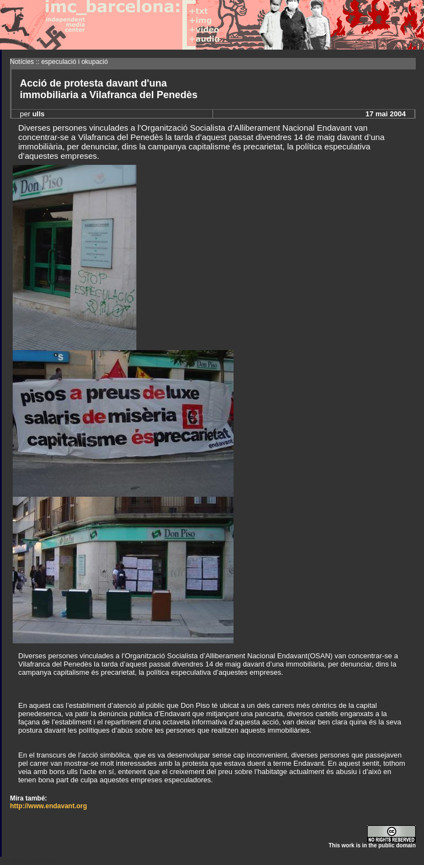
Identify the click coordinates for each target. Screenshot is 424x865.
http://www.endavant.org (48, 806)
